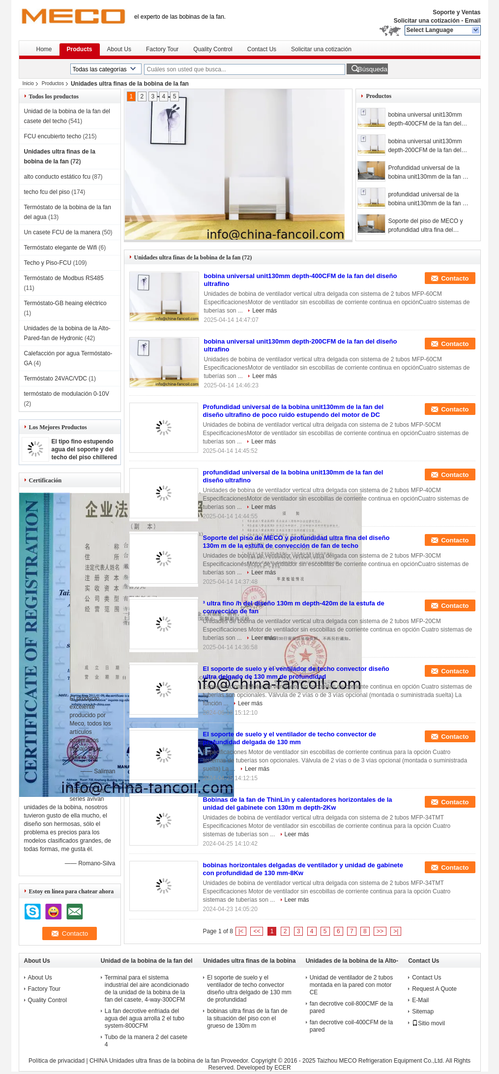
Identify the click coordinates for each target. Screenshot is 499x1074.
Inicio (28, 83)
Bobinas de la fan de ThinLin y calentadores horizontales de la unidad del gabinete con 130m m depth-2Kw (297, 803)
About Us (119, 49)
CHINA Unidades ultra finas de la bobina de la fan (154, 1060)
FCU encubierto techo (53, 136)
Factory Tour (162, 49)
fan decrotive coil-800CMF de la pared (351, 1007)
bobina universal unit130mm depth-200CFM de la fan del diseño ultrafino (425, 146)
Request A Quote (434, 988)
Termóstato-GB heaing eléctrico (65, 303)
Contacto (455, 278)
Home (44, 49)
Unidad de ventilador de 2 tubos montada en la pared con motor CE (351, 985)
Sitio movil (428, 1023)
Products (79, 49)
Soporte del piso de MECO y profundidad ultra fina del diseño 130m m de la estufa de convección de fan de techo (428, 226)
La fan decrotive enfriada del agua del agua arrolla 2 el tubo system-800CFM (144, 1018)
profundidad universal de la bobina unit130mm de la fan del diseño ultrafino (429, 199)
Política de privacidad (57, 1060)
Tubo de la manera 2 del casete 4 (146, 1041)
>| (395, 931)
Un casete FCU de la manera (62, 232)
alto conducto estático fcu (57, 176)
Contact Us (261, 49)
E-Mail (420, 1000)
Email (472, 20)
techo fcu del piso (47, 192)
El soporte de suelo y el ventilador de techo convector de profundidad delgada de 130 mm (290, 738)
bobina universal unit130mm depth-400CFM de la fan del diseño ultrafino (425, 119)
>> (380, 931)
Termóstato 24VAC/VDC (56, 378)
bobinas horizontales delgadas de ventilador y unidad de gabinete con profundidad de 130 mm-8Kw (303, 869)
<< (256, 931)
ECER (282, 1067)
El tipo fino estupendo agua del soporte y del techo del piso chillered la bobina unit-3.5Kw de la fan (84, 457)
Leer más (264, 310)
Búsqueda (372, 69)
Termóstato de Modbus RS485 (64, 278)
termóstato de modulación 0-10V (66, 393)
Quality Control (212, 49)
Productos (53, 83)
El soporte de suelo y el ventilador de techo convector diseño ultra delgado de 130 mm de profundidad (296, 672)
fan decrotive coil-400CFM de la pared (351, 1026)
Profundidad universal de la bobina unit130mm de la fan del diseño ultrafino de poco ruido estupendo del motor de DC (429, 172)
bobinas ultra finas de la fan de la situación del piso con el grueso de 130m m (247, 1018)
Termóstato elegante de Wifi (60, 247)
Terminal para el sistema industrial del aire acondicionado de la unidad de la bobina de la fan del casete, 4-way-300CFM (147, 988)
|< (240, 931)
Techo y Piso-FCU (48, 262)
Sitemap (423, 1011)
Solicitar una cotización (427, 20)
